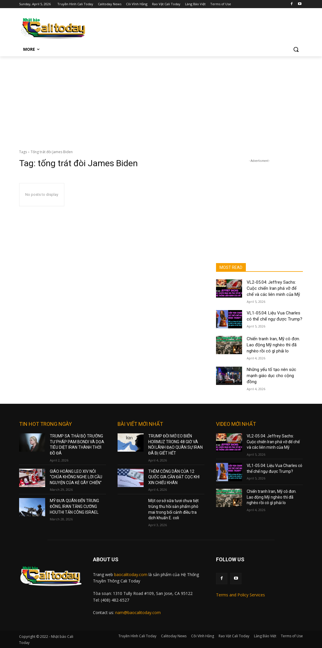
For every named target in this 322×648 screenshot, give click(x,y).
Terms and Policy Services (240, 595)
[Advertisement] (161, 99)
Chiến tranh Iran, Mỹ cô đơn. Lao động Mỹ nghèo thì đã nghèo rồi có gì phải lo (273, 345)
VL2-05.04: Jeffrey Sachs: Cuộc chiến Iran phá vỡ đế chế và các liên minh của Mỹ (273, 288)
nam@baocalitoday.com (138, 612)
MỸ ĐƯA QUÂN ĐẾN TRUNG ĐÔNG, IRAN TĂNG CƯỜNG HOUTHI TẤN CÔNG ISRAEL (74, 506)
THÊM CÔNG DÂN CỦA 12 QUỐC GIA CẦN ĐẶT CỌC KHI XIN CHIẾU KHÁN (174, 477)
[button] (296, 49)
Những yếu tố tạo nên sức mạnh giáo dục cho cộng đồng (271, 375)
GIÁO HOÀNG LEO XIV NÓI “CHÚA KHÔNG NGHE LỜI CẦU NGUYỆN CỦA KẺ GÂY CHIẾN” (76, 477)
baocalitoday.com (130, 574)
